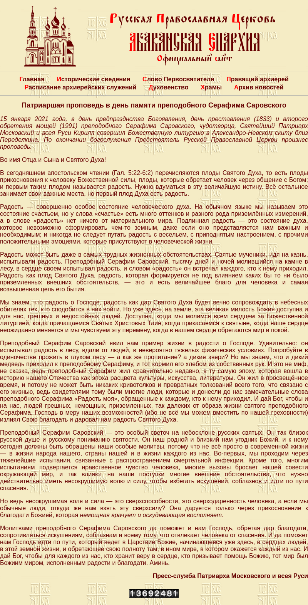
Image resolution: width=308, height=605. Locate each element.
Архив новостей (258, 87)
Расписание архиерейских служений (81, 87)
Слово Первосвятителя (178, 79)
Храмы (211, 87)
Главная (31, 79)
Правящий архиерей (257, 79)
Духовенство (168, 87)
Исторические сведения (93, 79)
